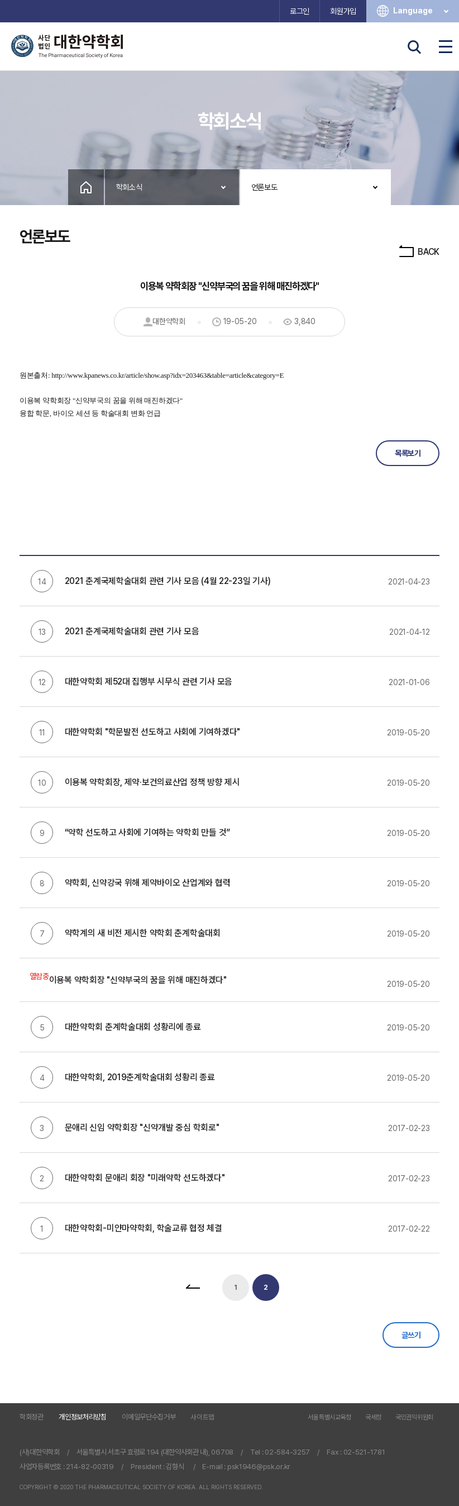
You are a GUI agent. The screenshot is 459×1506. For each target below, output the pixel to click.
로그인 (299, 11)
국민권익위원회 (414, 1417)
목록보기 (407, 453)
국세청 (373, 1417)
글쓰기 (410, 1335)
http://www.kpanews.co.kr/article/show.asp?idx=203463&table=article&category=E (167, 375)
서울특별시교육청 (329, 1417)
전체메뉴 (446, 47)
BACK (418, 251)
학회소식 (129, 187)
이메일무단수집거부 (148, 1417)
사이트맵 (202, 1417)
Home (86, 187)
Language (422, 11)
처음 (193, 1287)
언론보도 (264, 187)
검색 (414, 47)
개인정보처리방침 (83, 1417)
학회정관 (32, 1417)
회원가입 (343, 11)
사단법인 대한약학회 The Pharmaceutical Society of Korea (67, 46)
